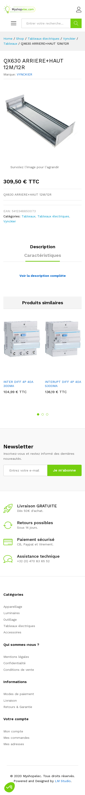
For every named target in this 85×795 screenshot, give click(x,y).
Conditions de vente (18, 669)
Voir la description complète (42, 275)
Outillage (10, 619)
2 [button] (42, 414)
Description (42, 246)
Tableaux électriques (53, 216)
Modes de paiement (18, 694)
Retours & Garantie (17, 707)
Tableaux (28, 216)
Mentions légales (16, 657)
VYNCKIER (24, 74)
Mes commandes (16, 737)
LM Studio (63, 781)
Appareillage (12, 606)
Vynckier (9, 221)
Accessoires (12, 632)
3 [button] (47, 414)
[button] (9, 787)
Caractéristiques (42, 255)
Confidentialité (14, 663)
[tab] (42, 248)
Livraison (10, 700)
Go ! (76, 23)
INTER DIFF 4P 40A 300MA (18, 384)
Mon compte (13, 731)
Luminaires (11, 613)
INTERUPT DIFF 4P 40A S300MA (63, 384)
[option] (22, 360)
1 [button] (38, 414)
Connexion (79, 10)
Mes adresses (13, 744)
